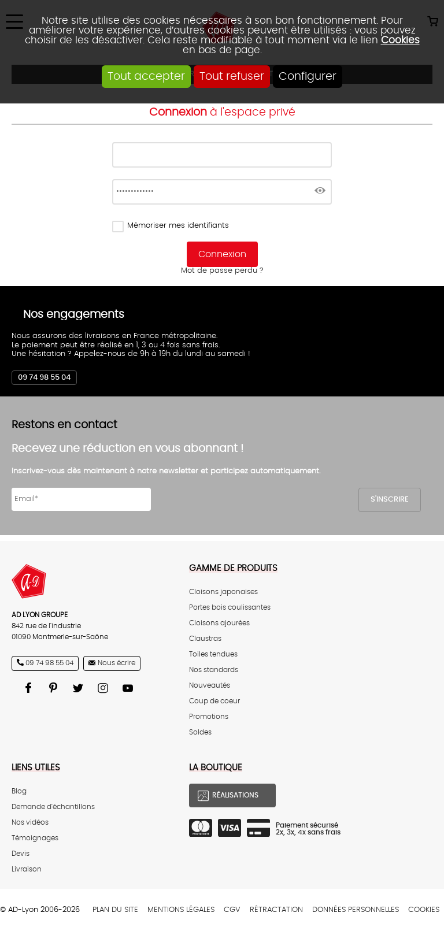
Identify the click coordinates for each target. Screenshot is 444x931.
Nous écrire (116, 663)
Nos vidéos (30, 822)
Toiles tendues (213, 654)
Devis (20, 854)
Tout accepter (146, 76)
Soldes (200, 732)
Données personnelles (355, 910)
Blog (19, 791)
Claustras (205, 639)
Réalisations (235, 795)
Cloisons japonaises (223, 592)
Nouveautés (209, 686)
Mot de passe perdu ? (222, 271)
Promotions (208, 717)
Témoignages (35, 838)
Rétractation (276, 910)
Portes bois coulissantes (230, 607)
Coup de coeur (214, 701)
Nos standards (213, 670)
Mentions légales (180, 910)
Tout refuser (231, 76)
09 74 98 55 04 (44, 377)
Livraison (27, 869)
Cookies (400, 40)
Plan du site (115, 910)
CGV (232, 910)
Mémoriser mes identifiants (178, 225)
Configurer (307, 76)
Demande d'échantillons (53, 807)
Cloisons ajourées (219, 623)
